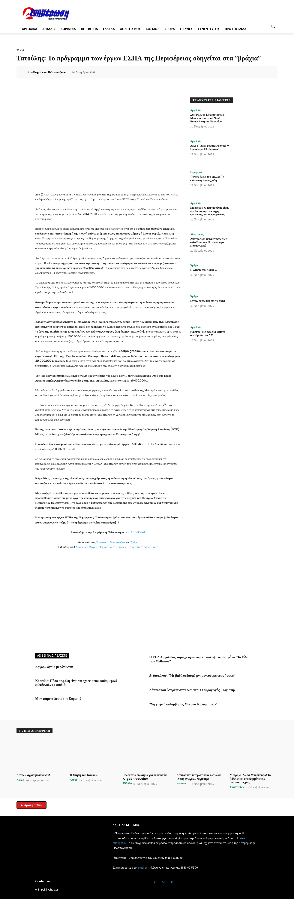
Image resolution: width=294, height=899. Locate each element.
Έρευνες (101, 542)
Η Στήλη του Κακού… (203, 270)
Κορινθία (135, 547)
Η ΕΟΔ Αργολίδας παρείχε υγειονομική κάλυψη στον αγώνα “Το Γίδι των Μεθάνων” (193, 658)
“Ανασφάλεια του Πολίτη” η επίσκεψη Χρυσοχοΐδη (207, 178)
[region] (108, 597)
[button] (273, 26)
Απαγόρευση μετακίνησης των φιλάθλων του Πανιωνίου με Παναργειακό (208, 242)
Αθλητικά (150, 547)
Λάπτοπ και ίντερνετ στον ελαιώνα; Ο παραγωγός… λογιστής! (186, 687)
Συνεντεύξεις (117, 542)
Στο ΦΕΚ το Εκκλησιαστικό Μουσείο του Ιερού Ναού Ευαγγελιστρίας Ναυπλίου (207, 118)
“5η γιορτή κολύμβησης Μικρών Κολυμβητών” (177, 701)
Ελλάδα (20, 50)
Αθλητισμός (198, 234)
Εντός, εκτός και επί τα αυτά (207, 301)
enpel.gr (142, 864)
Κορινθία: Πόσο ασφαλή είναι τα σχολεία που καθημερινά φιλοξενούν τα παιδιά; (83, 680)
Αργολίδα (196, 110)
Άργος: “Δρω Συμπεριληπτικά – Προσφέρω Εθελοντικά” (209, 147)
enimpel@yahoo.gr (46, 886)
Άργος (93, 547)
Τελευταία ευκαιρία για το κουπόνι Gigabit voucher (145, 773)
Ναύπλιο (81, 547)
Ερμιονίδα (106, 547)
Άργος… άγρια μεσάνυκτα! (51, 666)
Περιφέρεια (197, 172)
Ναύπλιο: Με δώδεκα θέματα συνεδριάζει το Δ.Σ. (207, 333)
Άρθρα (134, 542)
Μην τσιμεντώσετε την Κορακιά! (55, 693)
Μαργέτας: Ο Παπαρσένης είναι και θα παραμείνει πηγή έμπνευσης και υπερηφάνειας (209, 211)
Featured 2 (183, 780)
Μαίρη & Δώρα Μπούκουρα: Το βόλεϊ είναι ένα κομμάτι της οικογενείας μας (250, 775)
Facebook (138, 532)
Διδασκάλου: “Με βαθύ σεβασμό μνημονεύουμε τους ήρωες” (185, 674)
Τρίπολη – (122, 547)
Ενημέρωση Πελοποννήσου (49, 72)
